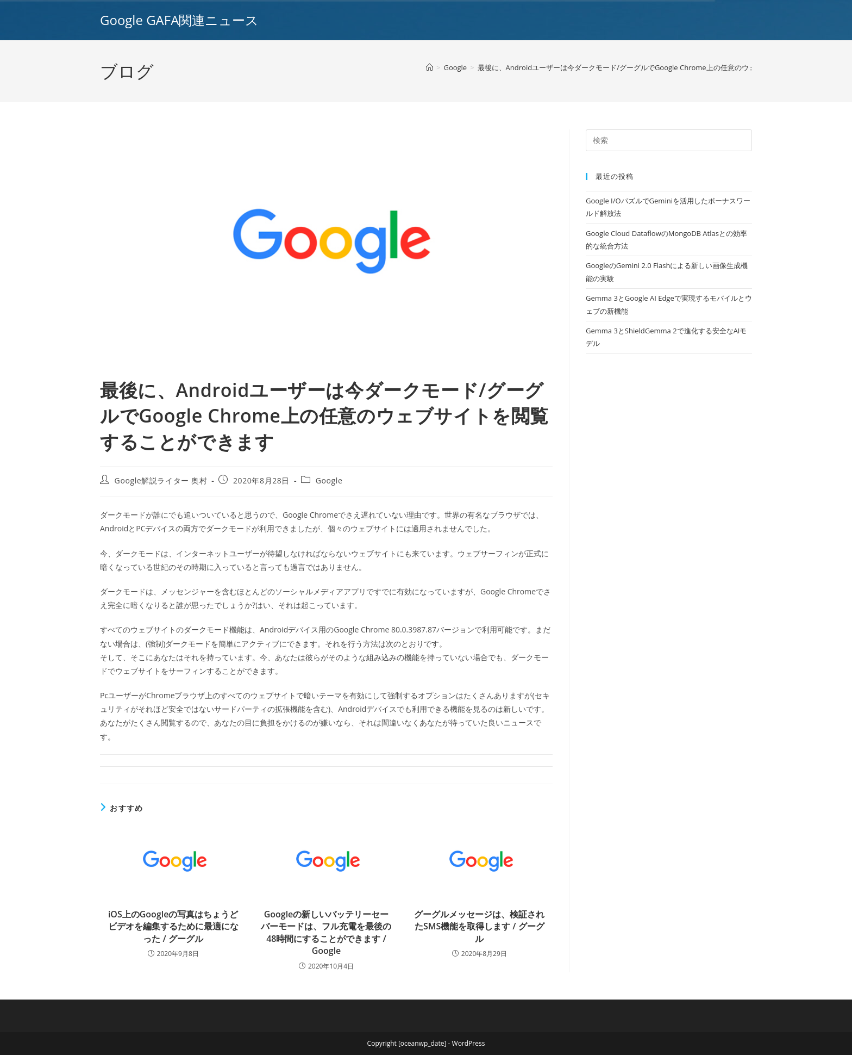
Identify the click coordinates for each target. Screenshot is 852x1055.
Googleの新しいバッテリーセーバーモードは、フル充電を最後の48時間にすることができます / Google (326, 932)
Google (329, 480)
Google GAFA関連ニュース (179, 20)
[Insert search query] (669, 140)
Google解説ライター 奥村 (161, 480)
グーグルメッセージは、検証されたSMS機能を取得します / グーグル (479, 926)
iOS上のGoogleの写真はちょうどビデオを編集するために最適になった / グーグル (173, 926)
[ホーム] (429, 67)
